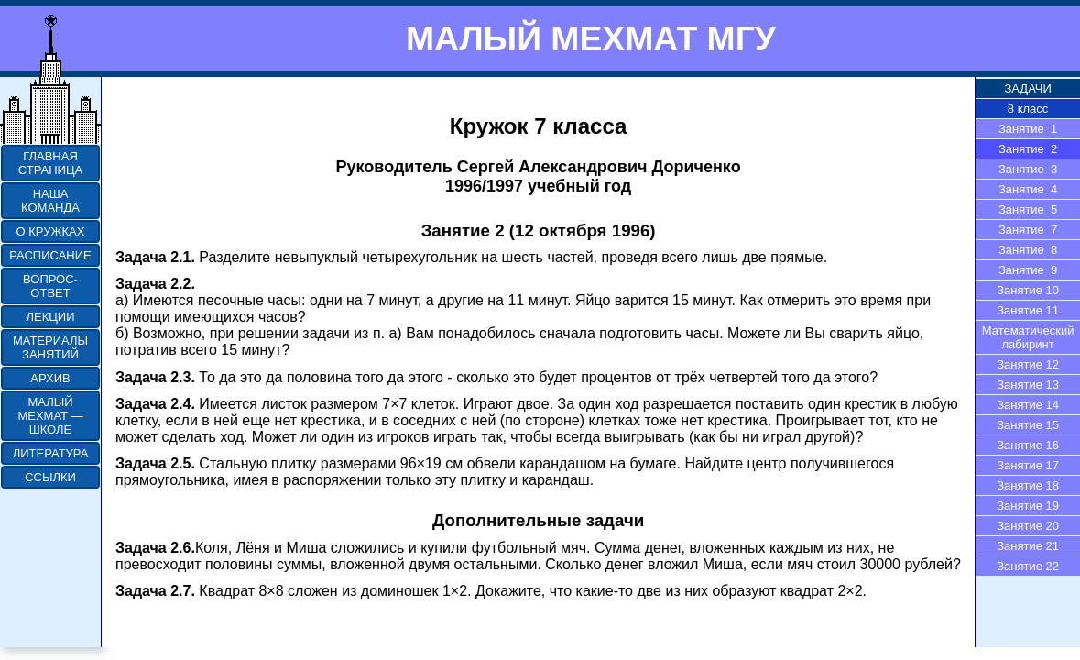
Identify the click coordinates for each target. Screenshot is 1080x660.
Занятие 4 (1027, 189)
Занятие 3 (1027, 169)
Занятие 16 (1028, 445)
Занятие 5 (1027, 209)
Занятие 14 (1028, 405)
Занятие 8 (1027, 250)
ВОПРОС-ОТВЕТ (50, 286)
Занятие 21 (1028, 546)
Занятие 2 (1027, 149)
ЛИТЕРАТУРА (51, 453)
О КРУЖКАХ (50, 231)
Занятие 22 (1028, 566)
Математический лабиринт (1028, 337)
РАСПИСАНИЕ (50, 255)
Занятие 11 (1028, 310)
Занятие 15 (1028, 425)
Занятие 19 (1028, 505)
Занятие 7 (1027, 229)
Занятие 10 (1028, 290)
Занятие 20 (1028, 526)
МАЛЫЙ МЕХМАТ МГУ (591, 38)
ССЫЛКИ (50, 477)
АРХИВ (50, 378)
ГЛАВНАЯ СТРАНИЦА (50, 163)
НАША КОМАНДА (50, 200)
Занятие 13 (1028, 384)
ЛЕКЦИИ (50, 317)
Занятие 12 (1028, 364)
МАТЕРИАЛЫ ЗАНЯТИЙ (50, 347)
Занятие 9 (1027, 270)
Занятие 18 (1028, 485)
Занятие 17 (1028, 465)
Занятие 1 (1027, 129)
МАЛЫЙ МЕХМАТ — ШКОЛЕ (49, 415)
